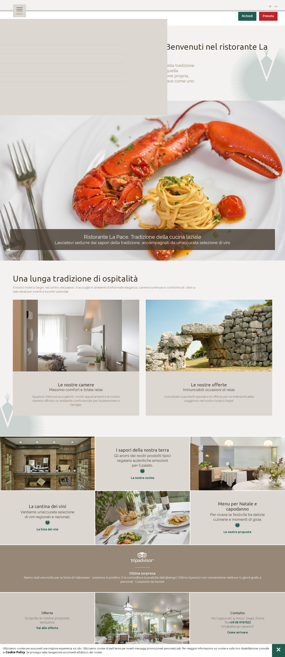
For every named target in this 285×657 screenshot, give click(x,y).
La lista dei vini (47, 529)
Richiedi (247, 16)
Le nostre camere (76, 384)
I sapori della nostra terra (142, 450)
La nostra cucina (142, 477)
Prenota (268, 16)
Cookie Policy (15, 652)
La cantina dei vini (47, 506)
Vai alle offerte (47, 628)
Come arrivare (237, 632)
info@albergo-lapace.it (237, 626)
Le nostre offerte (209, 384)
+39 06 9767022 (240, 622)
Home (16, 34)
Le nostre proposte (237, 532)
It (270, 6)
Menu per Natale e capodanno (237, 506)
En (276, 6)
